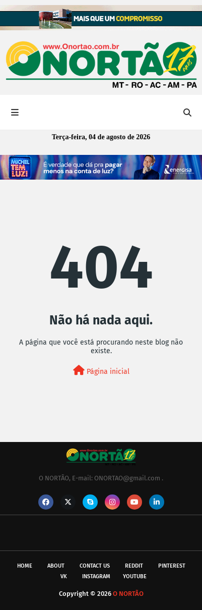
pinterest (171, 566)
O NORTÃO (128, 593)
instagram (96, 576)
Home (24, 566)
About (55, 566)
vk (63, 576)
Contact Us (95, 566)
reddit (134, 566)
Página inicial (101, 370)
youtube (135, 576)
